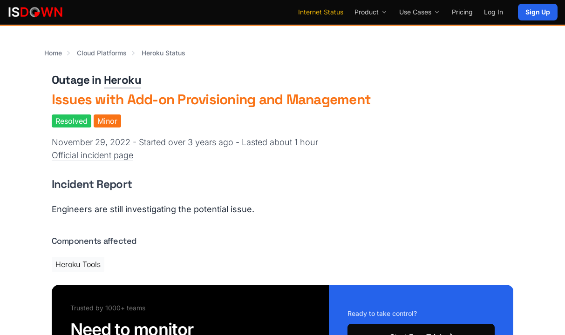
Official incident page (92, 155)
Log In (493, 12)
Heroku (122, 80)
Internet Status (320, 12)
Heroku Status (163, 53)
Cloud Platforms (102, 53)
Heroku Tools (78, 264)
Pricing (462, 12)
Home (53, 53)
